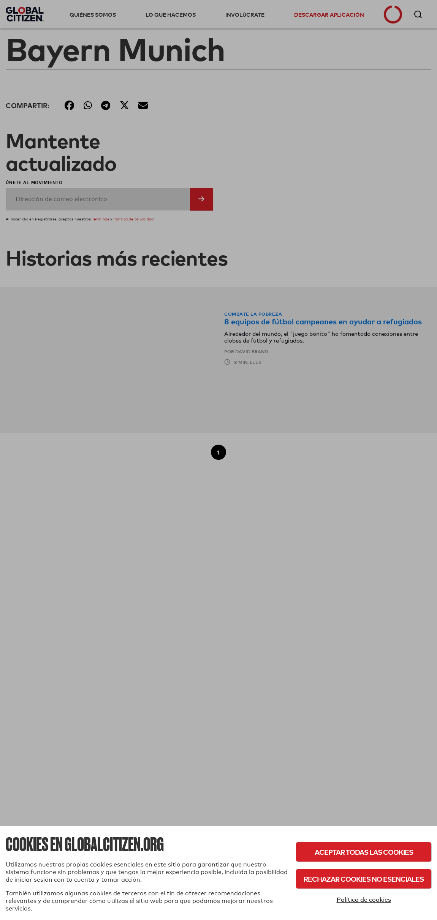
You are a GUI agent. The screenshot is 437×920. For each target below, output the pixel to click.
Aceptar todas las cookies (364, 852)
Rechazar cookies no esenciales (364, 879)
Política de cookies (364, 899)
